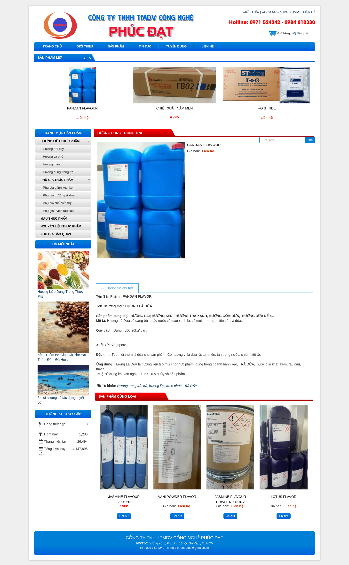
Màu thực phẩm (53, 218)
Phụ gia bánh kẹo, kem (59, 187)
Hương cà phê (53, 156)
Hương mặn (51, 164)
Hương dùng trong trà (119, 133)
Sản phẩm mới (50, 58)
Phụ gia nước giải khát (59, 195)
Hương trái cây (53, 149)
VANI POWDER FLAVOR (177, 497)
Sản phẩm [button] (116, 46)
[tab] (117, 288)
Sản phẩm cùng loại (117, 396)
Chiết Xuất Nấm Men (174, 108)
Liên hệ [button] (207, 46)
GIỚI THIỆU (251, 12)
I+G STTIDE (266, 108)
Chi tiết (124, 516)
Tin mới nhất (63, 244)
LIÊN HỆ (309, 12)
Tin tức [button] (145, 46)
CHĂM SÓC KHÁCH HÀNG (281, 12)
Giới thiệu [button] (85, 46)
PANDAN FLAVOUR (82, 108)
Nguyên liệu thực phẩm (60, 226)
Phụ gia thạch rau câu (58, 211)
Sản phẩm (301, 33)
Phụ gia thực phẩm (56, 180)
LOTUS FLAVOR (283, 497)
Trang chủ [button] (52, 46)
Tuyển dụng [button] (176, 46)
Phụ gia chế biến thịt (57, 203)
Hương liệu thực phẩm (59, 141)
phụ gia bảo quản (55, 234)
